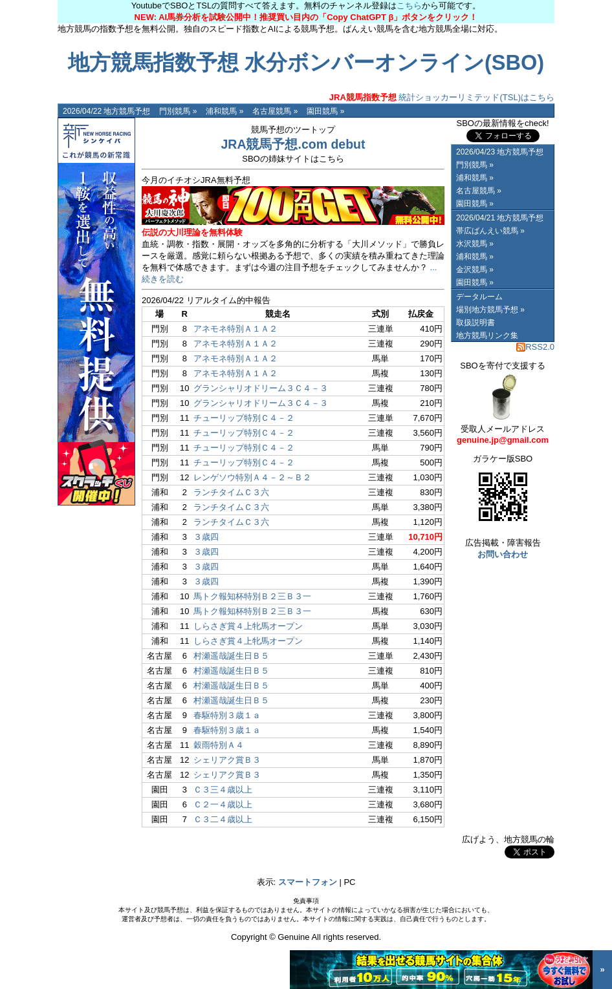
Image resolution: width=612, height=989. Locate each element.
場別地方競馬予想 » (490, 309)
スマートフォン (307, 882)
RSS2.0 (535, 347)
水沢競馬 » (475, 243)
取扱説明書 (475, 322)
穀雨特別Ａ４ (218, 745)
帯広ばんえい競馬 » (490, 230)
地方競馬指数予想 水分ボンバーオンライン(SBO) (306, 62)
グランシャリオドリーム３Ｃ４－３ (260, 388)
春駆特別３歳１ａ (227, 715)
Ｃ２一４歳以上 (222, 804)
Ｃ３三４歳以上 (222, 789)
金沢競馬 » (475, 269)
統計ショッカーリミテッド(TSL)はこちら (441, 97)
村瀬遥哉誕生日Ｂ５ (231, 656)
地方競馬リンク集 (487, 335)
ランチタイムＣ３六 (231, 492)
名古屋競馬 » (275, 111)
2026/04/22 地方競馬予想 (106, 111)
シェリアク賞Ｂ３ (227, 760)
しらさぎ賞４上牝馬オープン (248, 626)
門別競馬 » (178, 111)
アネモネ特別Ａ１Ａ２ (235, 329)
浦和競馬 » (224, 111)
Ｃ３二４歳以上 (222, 819)
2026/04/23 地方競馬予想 (499, 151)
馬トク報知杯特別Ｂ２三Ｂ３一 (252, 596)
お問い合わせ (502, 554)
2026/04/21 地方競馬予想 (499, 217)
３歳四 (206, 537)
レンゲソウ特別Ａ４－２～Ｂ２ (252, 477)
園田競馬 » (325, 111)
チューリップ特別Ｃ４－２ (243, 418)
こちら (409, 5)
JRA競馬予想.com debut (293, 144)
